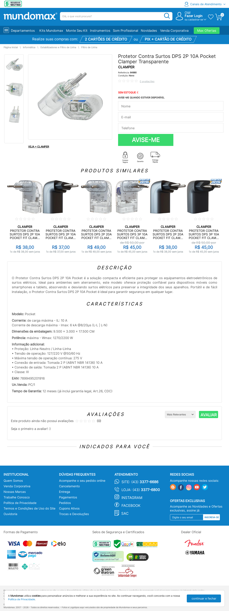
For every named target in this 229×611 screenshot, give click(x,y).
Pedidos (65, 503)
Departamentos (23, 30)
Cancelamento (69, 486)
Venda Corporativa (174, 30)
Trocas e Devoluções (74, 514)
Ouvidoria (10, 514)
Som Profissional (125, 30)
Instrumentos (100, 30)
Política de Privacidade (20, 503)
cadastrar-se (195, 19)
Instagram (131, 498)
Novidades (149, 30)
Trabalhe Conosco (17, 497)
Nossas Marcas (15, 492)
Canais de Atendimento (206, 4)
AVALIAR (209, 415)
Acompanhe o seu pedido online (82, 480)
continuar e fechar (204, 598)
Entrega (64, 492)
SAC (125, 513)
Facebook (130, 505)
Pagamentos (68, 497)
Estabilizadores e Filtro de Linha (58, 47)
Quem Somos (13, 480)
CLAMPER (126, 67)
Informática (29, 47)
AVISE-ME (146, 139)
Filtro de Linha (89, 47)
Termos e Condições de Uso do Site (29, 508)
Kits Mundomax (51, 30)
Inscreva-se (211, 517)
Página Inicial (11, 47)
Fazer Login (194, 16)
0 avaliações (147, 81)
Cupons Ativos (69, 508)
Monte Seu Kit (76, 30)
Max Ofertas (206, 30)
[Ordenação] (180, 414)
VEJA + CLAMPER (38, 146)
